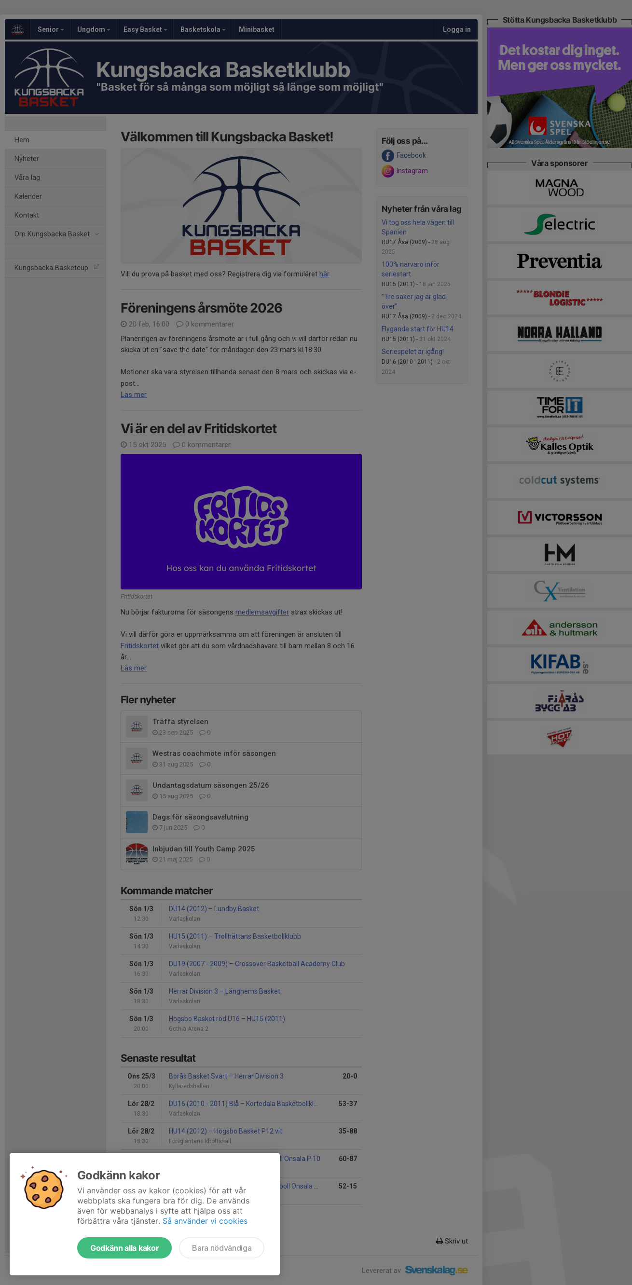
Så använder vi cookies (205, 1221)
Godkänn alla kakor (124, 1248)
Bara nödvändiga (221, 1248)
